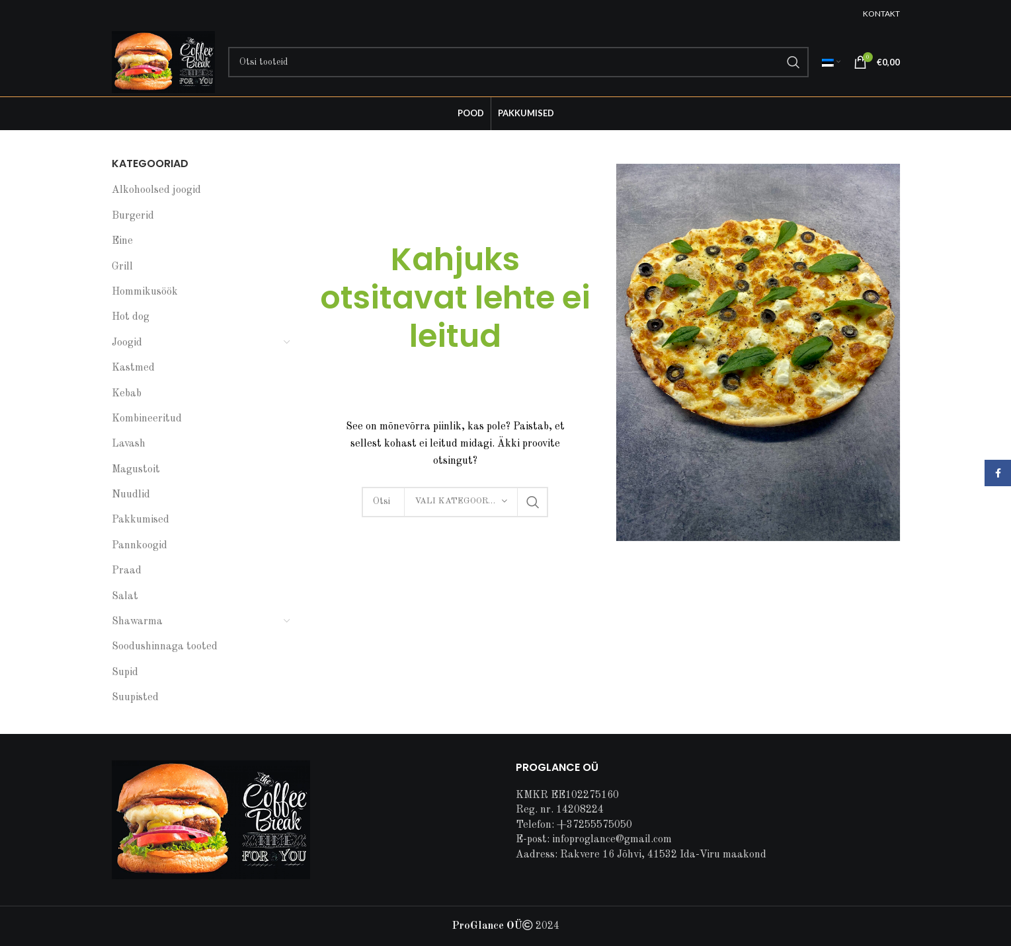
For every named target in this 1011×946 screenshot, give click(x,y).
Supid (125, 672)
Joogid (127, 343)
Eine (122, 241)
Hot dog (130, 317)
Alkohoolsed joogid (156, 190)
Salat (125, 596)
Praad (127, 570)
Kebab (127, 393)
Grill (122, 267)
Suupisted (135, 697)
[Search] (518, 62)
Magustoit (136, 469)
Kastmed (133, 368)
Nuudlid (131, 495)
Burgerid (133, 216)
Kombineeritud (147, 419)
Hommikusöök (145, 292)
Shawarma (137, 621)
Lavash (128, 444)
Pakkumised (140, 520)
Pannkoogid (139, 545)
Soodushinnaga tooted (165, 646)
